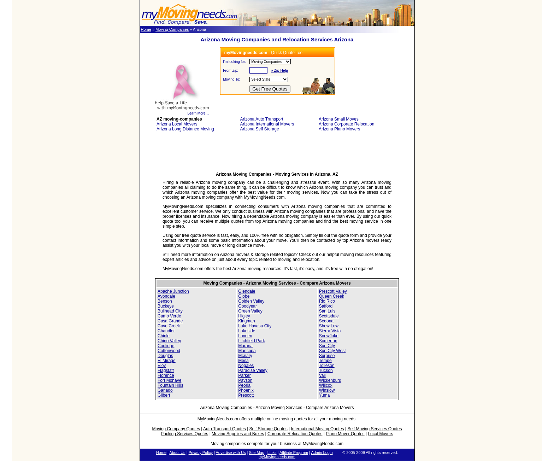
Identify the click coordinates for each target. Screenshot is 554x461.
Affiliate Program (293, 452)
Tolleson (327, 365)
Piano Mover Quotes (345, 433)
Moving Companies (172, 29)
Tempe (325, 360)
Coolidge (166, 345)
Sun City (327, 345)
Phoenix (245, 390)
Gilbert (164, 395)
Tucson (326, 370)
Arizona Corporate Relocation (346, 124)
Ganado (165, 390)
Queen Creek (331, 296)
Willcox (325, 385)
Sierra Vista (330, 330)
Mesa (243, 360)
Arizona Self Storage (259, 129)
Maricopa (246, 350)
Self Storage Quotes (268, 428)
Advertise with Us (231, 452)
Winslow (327, 390)
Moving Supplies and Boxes (238, 433)
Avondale (166, 296)
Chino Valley (169, 340)
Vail (322, 375)
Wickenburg (330, 380)
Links (272, 452)
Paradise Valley (252, 370)
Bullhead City (170, 311)
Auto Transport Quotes (224, 428)
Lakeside (246, 330)
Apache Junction (173, 291)
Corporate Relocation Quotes (294, 433)
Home (146, 29)
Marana (245, 345)
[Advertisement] (277, 154)
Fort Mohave (169, 380)
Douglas (165, 355)
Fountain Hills (170, 385)
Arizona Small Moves (339, 119)
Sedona (326, 321)
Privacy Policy (201, 452)
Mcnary (245, 355)
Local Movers (380, 433)
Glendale (246, 291)
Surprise (327, 355)
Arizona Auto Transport (261, 119)
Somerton (328, 340)
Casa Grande (170, 321)
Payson (245, 380)
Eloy (162, 365)
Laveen (245, 335)
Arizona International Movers (267, 124)
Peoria (244, 385)
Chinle (164, 335)
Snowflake (328, 335)
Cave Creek (169, 325)
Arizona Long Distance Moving (185, 129)
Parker (244, 375)
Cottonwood (169, 350)
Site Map (256, 452)
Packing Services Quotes (184, 433)
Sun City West (332, 350)
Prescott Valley (333, 291)
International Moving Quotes (317, 428)
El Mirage (167, 360)
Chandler (166, 330)
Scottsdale (329, 316)
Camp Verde (169, 316)
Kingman (246, 321)
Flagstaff (166, 370)
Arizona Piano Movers (339, 129)
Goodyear (247, 306)
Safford (325, 306)
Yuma (324, 395)
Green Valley (250, 311)
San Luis (327, 311)
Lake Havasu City (254, 325)
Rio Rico (327, 301)
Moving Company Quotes (176, 428)
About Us (177, 452)
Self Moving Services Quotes (374, 428)
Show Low (328, 325)
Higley (244, 316)
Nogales (246, 365)
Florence (166, 375)
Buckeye (166, 306)
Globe (243, 296)
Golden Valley (251, 301)
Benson (165, 301)
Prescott (246, 395)
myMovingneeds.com (277, 457)
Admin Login (321, 452)
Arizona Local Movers (177, 124)
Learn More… (181, 111)
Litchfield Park (251, 340)
